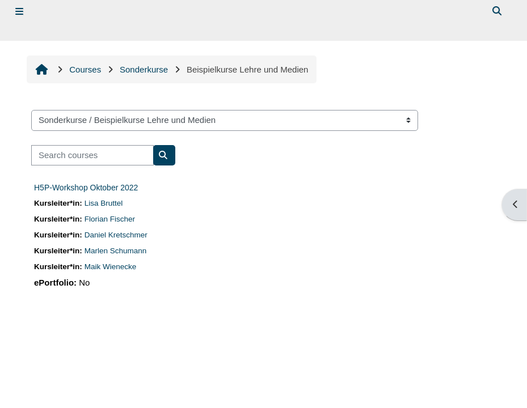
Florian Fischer (110, 219)
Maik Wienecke (111, 266)
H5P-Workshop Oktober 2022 (86, 187)
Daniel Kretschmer (116, 235)
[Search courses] (92, 155)
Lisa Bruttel (104, 203)
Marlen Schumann (116, 250)
